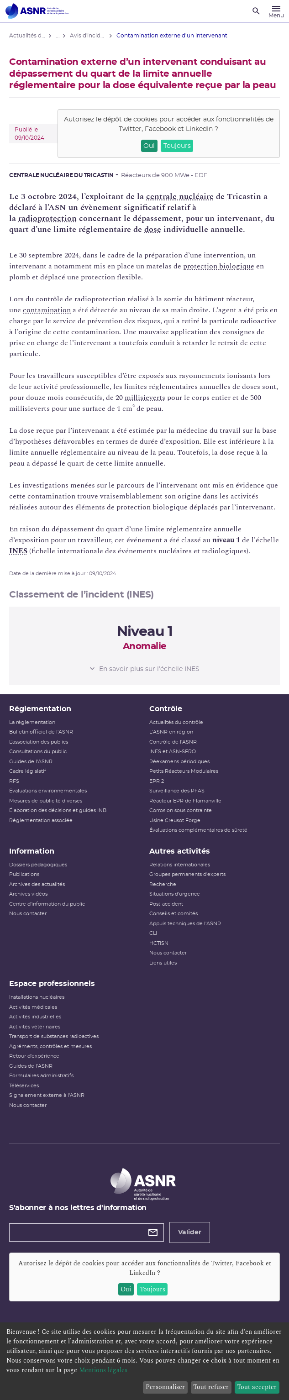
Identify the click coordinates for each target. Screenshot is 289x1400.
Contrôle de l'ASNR (173, 742)
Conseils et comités (173, 913)
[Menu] (276, 11)
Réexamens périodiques (179, 761)
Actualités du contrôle (176, 722)
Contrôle (165, 709)
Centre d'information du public (47, 904)
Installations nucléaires (36, 997)
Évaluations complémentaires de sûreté (198, 830)
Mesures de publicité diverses (45, 800)
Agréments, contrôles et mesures (50, 1046)
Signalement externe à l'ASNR (46, 1095)
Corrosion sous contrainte (180, 810)
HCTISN (158, 943)
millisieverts (145, 397)
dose (152, 229)
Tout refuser (211, 1387)
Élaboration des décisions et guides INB (57, 810)
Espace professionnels (52, 983)
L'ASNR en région (171, 731)
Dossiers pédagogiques (38, 864)
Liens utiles (163, 962)
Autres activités (179, 851)
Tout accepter (257, 1387)
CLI (153, 933)
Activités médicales (33, 1007)
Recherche (162, 884)
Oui (149, 146)
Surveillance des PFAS (177, 790)
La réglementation (32, 722)
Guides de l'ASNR (31, 761)
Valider (189, 1232)
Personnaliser (165, 1387)
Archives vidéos (28, 894)
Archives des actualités (37, 884)
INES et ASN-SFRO (172, 751)
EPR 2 (156, 781)
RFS (14, 781)
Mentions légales (103, 1370)
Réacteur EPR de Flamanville (185, 800)
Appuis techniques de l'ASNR (185, 923)
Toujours (177, 146)
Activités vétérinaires (34, 1026)
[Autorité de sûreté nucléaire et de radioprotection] (36, 11)
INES (18, 550)
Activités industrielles (35, 1016)
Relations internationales (179, 864)
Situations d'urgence (174, 894)
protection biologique (218, 266)
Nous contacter (28, 913)
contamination (47, 309)
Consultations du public (38, 751)
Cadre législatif (27, 771)
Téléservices (24, 1085)
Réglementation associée (41, 820)
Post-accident (166, 904)
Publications (24, 874)
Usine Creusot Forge (174, 820)
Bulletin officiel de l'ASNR (41, 731)
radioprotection (47, 218)
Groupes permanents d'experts (187, 874)
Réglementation (40, 709)
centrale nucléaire (180, 196)
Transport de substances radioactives (54, 1036)
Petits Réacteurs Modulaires (183, 771)
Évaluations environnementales (48, 790)
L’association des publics (38, 742)
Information (31, 851)
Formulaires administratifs (41, 1075)
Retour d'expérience (34, 1056)
